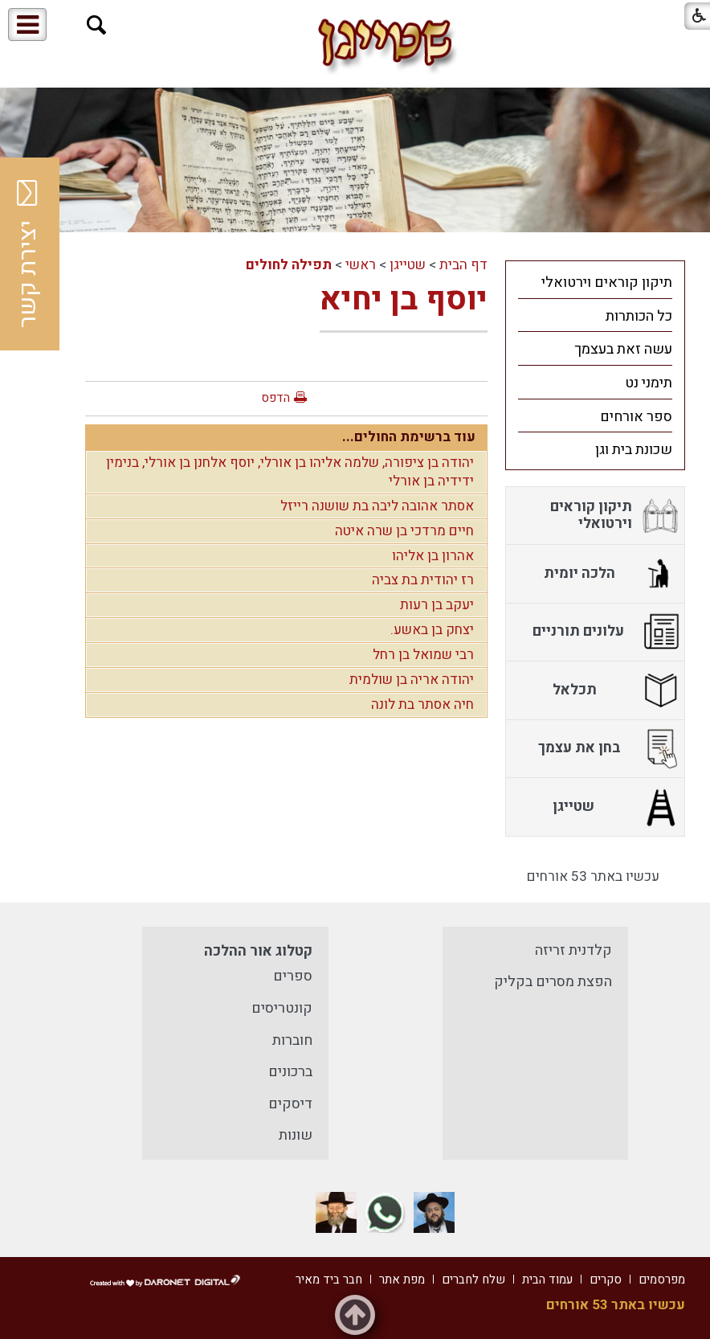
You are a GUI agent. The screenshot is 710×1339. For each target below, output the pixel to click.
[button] (97, 25)
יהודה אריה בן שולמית (411, 680)
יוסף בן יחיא (404, 299)
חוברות (292, 1040)
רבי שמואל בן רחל (423, 655)
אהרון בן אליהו (433, 556)
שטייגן (408, 265)
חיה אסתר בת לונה (422, 704)
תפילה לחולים (289, 265)
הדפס (275, 398)
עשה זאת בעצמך (623, 349)
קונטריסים (281, 1008)
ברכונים (290, 1072)
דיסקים (290, 1104)
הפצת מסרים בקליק (553, 982)
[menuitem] (595, 282)
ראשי (360, 265)
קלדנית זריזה (573, 950)
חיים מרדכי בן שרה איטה (404, 531)
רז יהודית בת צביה (423, 580)
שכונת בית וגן (633, 450)
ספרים (292, 976)
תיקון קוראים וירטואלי (606, 282)
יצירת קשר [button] (28, 254)
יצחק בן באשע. (432, 630)
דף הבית (463, 265)
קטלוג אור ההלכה (258, 951)
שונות (295, 1135)
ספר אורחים (636, 417)
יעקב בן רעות (437, 605)
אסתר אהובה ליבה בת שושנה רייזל (377, 506)
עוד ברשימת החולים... (408, 437)
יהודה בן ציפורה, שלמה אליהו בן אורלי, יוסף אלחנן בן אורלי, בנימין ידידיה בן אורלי (290, 471)
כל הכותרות (639, 316)
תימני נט (648, 383)
